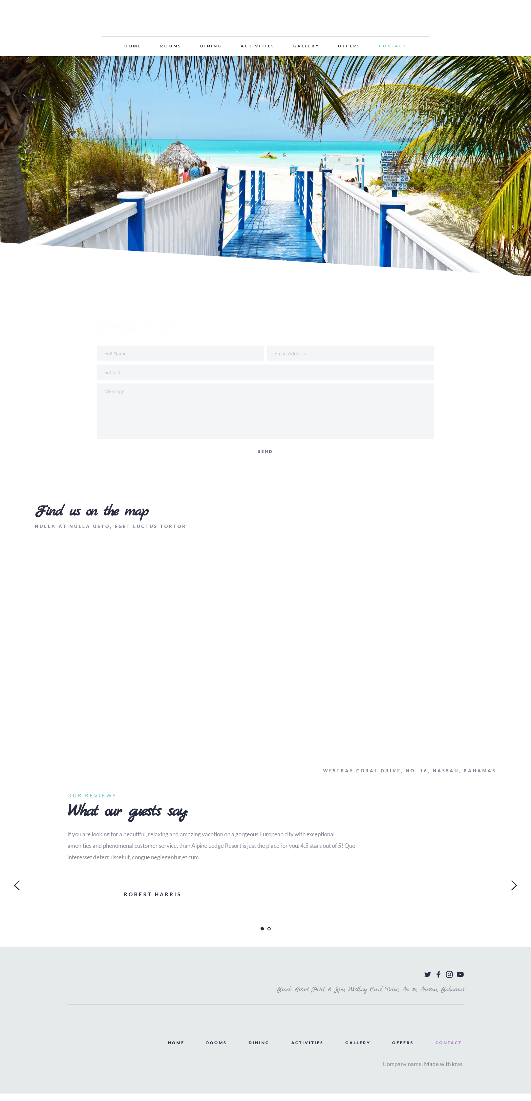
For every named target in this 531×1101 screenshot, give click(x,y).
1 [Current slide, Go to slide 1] (262, 936)
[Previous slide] (17, 892)
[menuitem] (133, 46)
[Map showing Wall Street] (265, 660)
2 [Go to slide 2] (269, 936)
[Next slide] (514, 892)
